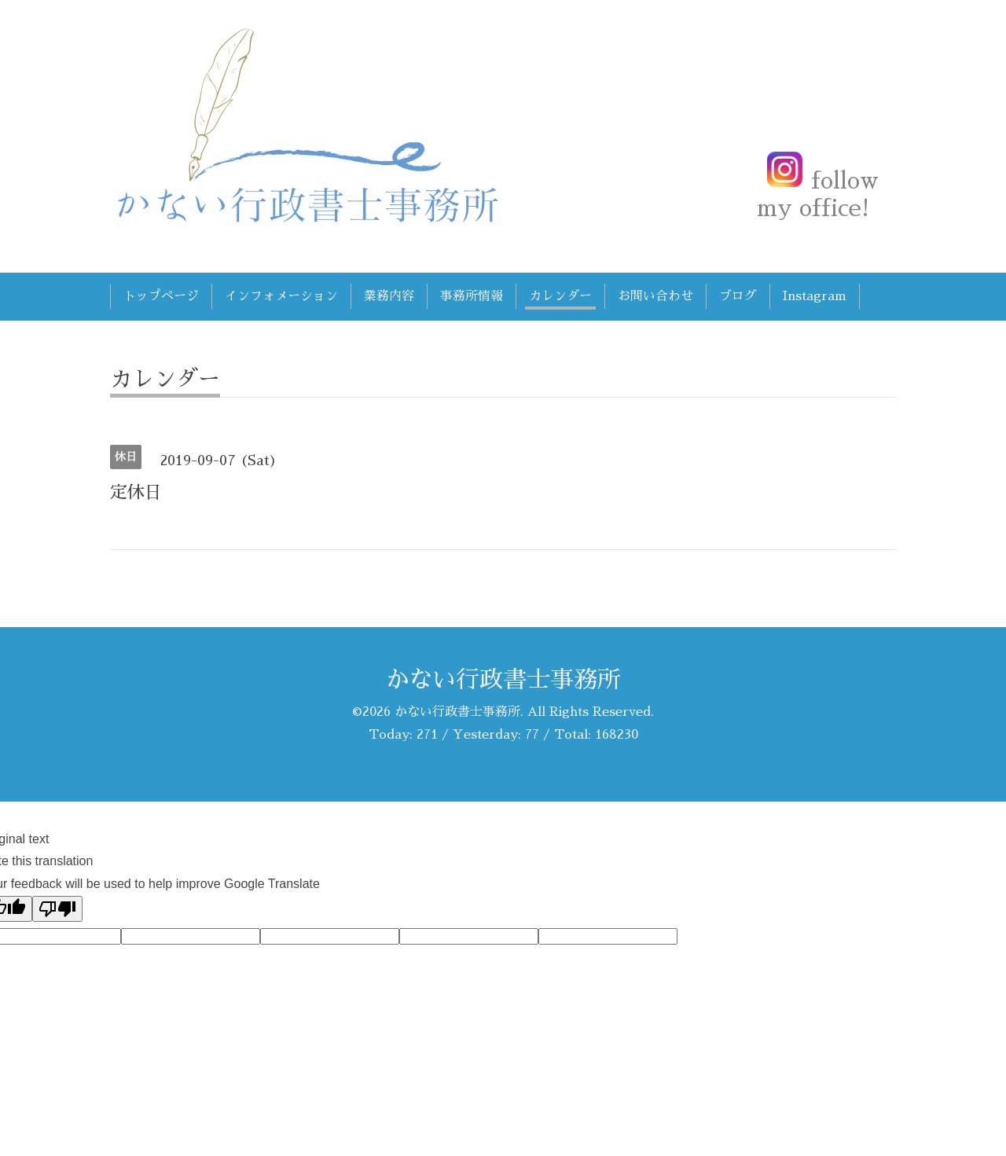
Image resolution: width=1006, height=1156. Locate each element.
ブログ (738, 296)
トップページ (161, 296)
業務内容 (389, 296)
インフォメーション (281, 296)
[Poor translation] (57, 909)
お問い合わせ (655, 296)
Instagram (814, 296)
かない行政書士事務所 (503, 680)
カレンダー (560, 296)
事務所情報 (471, 296)
